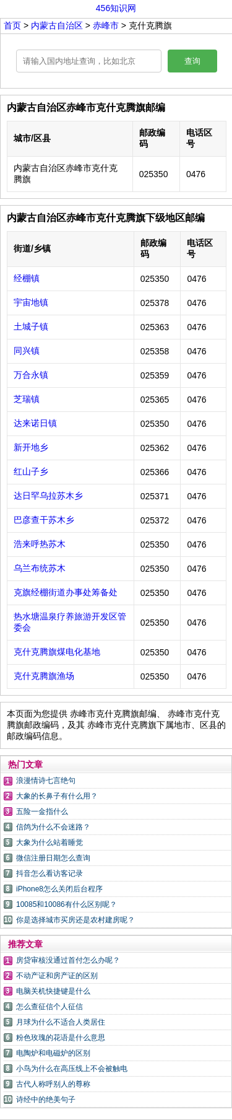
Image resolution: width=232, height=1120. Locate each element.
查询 (192, 61)
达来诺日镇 (35, 423)
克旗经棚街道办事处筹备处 (66, 592)
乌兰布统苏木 (40, 568)
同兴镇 (27, 351)
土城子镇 (31, 326)
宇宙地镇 (31, 302)
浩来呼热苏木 (40, 544)
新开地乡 (31, 447)
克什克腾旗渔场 (44, 676)
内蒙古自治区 (58, 25)
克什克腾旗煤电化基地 (57, 652)
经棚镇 (27, 278)
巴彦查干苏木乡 (44, 520)
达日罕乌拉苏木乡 (48, 496)
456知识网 (116, 8)
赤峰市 (107, 25)
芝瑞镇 (27, 399)
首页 (12, 25)
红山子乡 (31, 471)
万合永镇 (31, 375)
